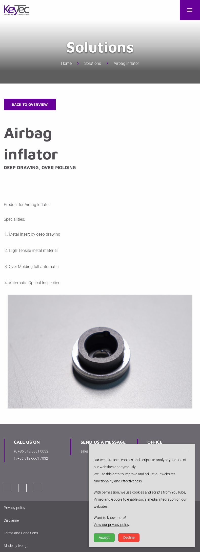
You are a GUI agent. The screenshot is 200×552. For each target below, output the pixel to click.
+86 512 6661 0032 (33, 451)
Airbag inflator (126, 63)
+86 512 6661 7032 (32, 458)
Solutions (92, 63)
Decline (128, 538)
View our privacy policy (111, 525)
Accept (104, 538)
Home (66, 63)
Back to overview (30, 104)
